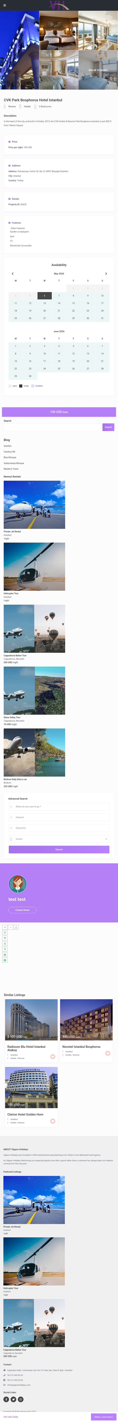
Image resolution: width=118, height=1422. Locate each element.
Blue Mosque (10, 457)
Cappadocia (9, 659)
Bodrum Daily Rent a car (15, 779)
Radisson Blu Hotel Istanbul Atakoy (26, 1048)
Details (13, 199)
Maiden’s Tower (11, 469)
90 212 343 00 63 (15, 1375)
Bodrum (7, 782)
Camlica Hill (9, 452)
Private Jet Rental (12, 531)
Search (7, 420)
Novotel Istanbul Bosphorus (81, 1046)
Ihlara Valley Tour (12, 717)
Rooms (12, 106)
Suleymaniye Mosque (14, 463)
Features (14, 222)
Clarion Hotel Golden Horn (25, 1114)
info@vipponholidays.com (18, 1385)
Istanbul (17, 176)
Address (14, 165)
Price (12, 141)
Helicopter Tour (11, 593)
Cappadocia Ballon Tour (15, 655)
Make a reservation (104, 1417)
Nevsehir (20, 659)
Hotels (27, 106)
